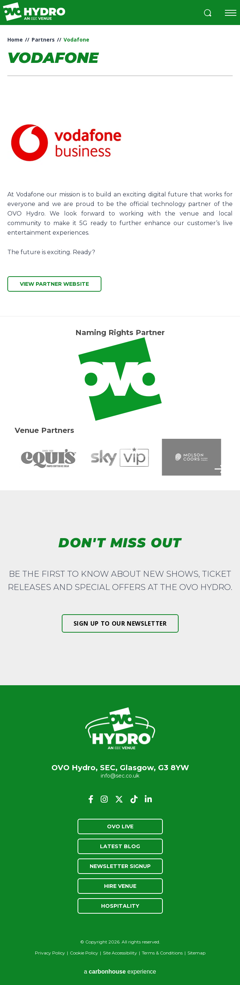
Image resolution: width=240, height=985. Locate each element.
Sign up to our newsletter (120, 623)
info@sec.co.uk (120, 775)
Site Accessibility (120, 953)
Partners (43, 39)
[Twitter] (119, 799)
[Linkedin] (148, 799)
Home (15, 39)
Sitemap (196, 953)
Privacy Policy (50, 953)
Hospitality (120, 906)
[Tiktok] (134, 799)
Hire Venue (120, 886)
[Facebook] (91, 799)
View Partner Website (54, 284)
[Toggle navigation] (230, 13)
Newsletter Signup (120, 866)
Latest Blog (120, 846)
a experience (120, 971)
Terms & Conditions (162, 953)
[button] (207, 14)
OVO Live (120, 826)
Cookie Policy (84, 953)
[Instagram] (104, 799)
